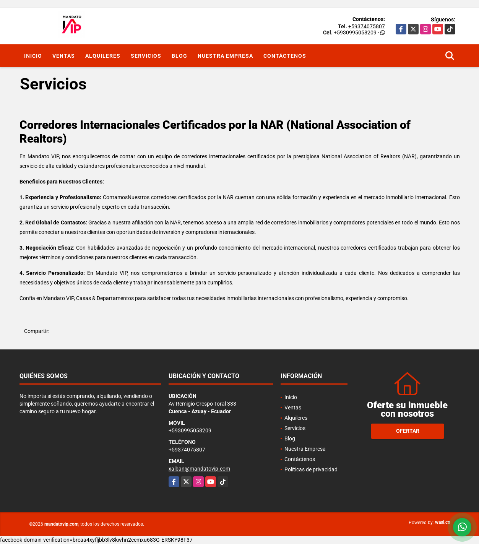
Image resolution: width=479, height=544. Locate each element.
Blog (179, 56)
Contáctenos (284, 56)
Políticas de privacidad (311, 469)
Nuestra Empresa (225, 56)
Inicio (33, 56)
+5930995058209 (355, 32)
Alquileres (102, 56)
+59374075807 (366, 26)
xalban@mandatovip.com (199, 469)
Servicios (146, 56)
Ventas (63, 56)
